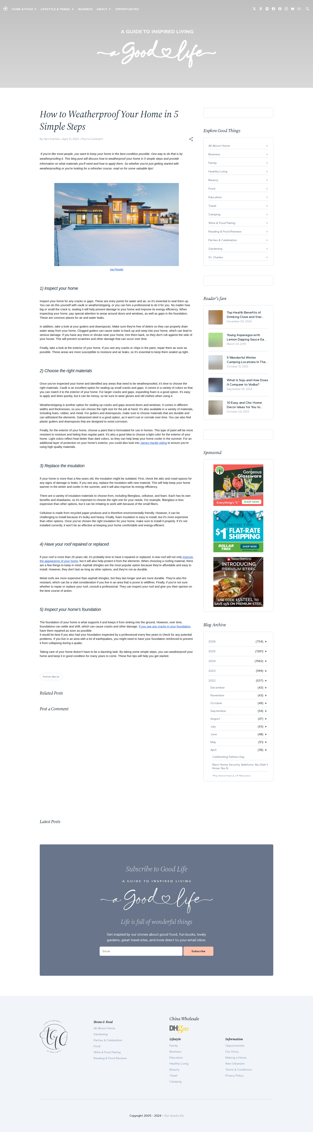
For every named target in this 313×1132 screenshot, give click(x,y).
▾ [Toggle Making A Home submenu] (35, 9)
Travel (212, 206)
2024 (212, 661)
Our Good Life (174, 1115)
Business (85, 9)
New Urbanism (235, 1063)
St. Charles (215, 257)
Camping (214, 214)
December (217, 687)
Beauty (213, 180)
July (213, 726)
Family (212, 163)
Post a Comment (92, 139)
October (216, 703)
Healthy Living (217, 171)
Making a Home (236, 1057)
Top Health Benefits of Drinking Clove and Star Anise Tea (244, 314)
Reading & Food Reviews (225, 231)
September (218, 711)
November (217, 695)
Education (215, 197)
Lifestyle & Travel (55, 9)
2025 (212, 651)
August (215, 718)
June (213, 734)
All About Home (219, 145)
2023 (212, 671)
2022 (212, 680)
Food (211, 188)
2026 (212, 641)
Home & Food (22, 9)
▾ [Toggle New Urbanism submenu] (72, 9)
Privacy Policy (234, 1075)
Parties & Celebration (222, 240)
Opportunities (127, 9)
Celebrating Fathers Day (228, 757)
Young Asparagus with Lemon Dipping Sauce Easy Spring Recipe (247, 337)
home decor (51, 676)
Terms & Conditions (238, 1069)
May (213, 742)
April (213, 750)
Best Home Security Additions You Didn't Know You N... (240, 766)
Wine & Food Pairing (221, 223)
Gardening (215, 248)
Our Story (232, 1051)
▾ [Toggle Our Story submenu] (109, 9)
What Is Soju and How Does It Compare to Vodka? (247, 382)
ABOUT (102, 9)
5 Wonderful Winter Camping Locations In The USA (246, 359)
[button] (191, 139)
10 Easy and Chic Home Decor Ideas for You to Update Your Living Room (245, 405)
